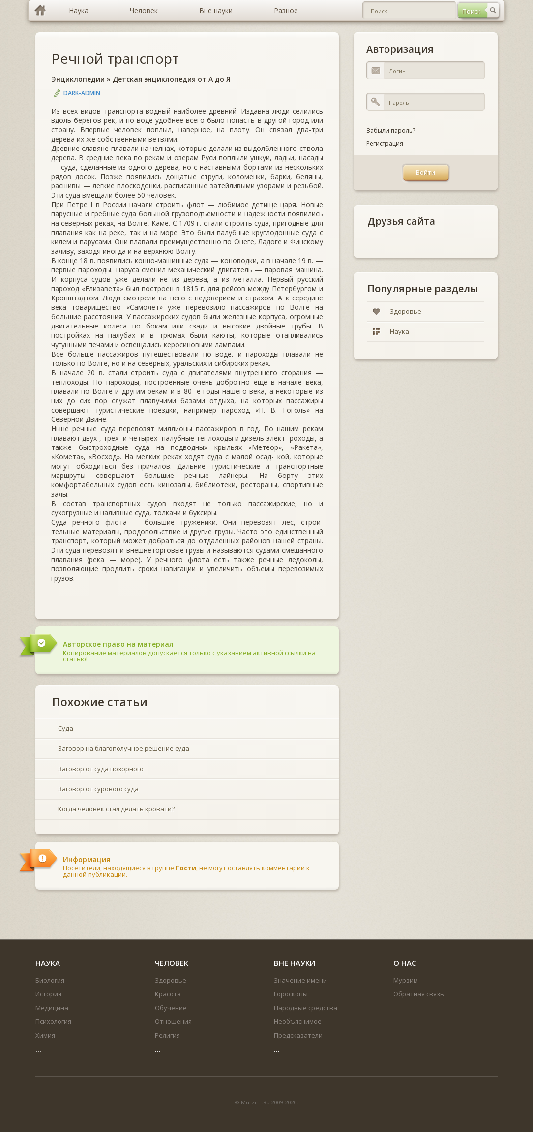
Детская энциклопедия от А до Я (172, 79)
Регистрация (384, 143)
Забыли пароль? (390, 130)
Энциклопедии (78, 79)
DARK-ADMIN (81, 93)
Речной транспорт (115, 58)
